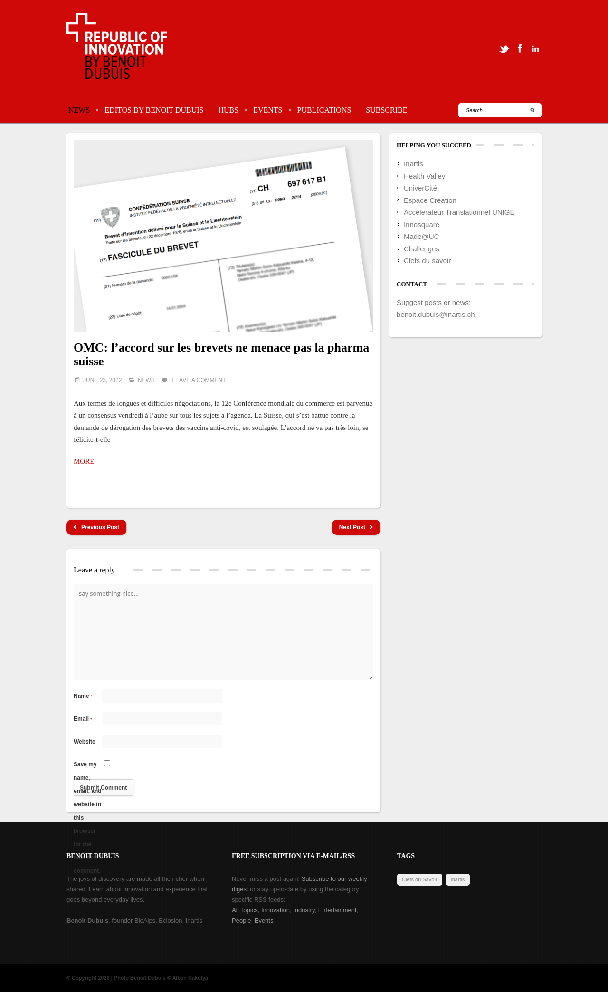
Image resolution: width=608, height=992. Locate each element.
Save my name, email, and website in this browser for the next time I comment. (88, 766)
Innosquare (421, 224)
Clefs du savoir (427, 261)
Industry (303, 910)
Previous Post (96, 528)
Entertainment (337, 910)
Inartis (413, 164)
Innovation (275, 910)
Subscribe (386, 110)
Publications (324, 110)
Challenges (421, 249)
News (79, 110)
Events (267, 110)
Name (83, 696)
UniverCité (420, 188)
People (241, 920)
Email (83, 718)
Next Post (356, 528)
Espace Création (430, 200)
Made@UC (421, 236)
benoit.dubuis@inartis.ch (436, 314)
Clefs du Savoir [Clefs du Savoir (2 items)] (419, 879)
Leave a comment (199, 380)
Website (84, 741)
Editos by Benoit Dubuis (153, 110)
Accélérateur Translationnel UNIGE (459, 212)
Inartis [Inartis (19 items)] (458, 879)
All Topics (245, 910)
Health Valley (424, 176)
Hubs (228, 110)
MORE (84, 461)
